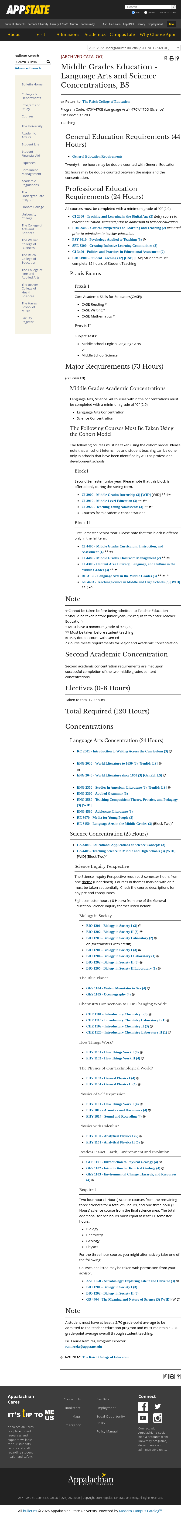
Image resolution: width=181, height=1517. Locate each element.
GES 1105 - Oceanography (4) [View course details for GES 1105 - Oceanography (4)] (108, 994)
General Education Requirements (97, 156)
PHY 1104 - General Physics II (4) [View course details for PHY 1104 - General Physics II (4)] (111, 1084)
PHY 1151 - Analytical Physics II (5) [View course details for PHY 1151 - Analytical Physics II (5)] (113, 1142)
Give (171, 24)
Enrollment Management (31, 172)
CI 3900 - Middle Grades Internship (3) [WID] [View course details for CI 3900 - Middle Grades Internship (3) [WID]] (116, 495)
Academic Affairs (29, 135)
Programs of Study (31, 107)
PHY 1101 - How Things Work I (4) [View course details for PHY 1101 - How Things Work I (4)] (112, 1052)
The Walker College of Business (30, 244)
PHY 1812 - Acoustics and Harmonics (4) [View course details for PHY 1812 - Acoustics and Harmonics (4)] (116, 1110)
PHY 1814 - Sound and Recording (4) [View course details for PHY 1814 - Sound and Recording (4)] (114, 1116)
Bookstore (73, 1408)
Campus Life (122, 34)
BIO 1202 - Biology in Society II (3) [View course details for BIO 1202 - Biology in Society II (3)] (112, 932)
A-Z (104, 24)
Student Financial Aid (31, 153)
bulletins (30, 1510)
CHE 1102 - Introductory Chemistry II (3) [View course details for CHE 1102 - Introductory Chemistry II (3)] (117, 1026)
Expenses (28, 163)
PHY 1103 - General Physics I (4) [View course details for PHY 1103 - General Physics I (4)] (110, 1078)
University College (29, 216)
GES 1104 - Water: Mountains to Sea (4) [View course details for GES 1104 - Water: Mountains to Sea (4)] (116, 988)
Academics (95, 34)
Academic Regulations (30, 183)
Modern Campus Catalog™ (140, 1510)
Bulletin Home (32, 84)
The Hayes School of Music (29, 307)
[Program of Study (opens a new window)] (165, 58)
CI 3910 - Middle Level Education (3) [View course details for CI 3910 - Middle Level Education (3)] (109, 501)
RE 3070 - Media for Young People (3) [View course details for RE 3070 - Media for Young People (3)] (105, 817)
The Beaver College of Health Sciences (30, 290)
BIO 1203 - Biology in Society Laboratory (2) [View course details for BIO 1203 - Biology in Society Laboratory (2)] (119, 938)
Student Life (30, 144)
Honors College (33, 207)
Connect (147, 1396)
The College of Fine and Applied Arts (32, 273)
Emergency (72, 1425)
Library (141, 24)
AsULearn (114, 24)
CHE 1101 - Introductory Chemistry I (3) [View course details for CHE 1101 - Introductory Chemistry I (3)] (116, 1014)
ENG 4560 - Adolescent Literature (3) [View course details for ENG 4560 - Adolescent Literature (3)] (105, 811)
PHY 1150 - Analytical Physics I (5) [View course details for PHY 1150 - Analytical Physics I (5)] (112, 1136)
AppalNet (128, 24)
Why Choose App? (157, 34)
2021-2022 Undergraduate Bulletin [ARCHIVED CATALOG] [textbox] (129, 48)
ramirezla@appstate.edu (83, 1346)
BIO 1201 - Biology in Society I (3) (111, 950)
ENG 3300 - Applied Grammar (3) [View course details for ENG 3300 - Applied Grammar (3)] (102, 793)
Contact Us (72, 1399)
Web (136, 12)
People (149, 12)
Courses (28, 116)
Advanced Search (28, 68)
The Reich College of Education (29, 259)
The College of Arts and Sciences (32, 229)
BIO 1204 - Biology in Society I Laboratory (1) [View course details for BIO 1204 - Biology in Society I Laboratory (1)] (120, 956)
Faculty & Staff (59, 24)
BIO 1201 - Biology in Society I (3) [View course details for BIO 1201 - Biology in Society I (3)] (111, 926)
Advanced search (168, 12)
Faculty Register (28, 320)
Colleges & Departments (31, 96)
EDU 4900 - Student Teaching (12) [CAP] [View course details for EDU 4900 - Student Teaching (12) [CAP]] (102, 258)
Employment (155, 24)
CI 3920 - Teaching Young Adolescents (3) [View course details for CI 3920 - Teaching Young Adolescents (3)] (112, 507)
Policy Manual (107, 1431)
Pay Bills (102, 1399)
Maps (76, 1416)
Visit (40, 34)
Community (88, 24)
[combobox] (134, 47)
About (13, 34)
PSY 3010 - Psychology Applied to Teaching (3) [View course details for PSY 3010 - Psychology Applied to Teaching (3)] (107, 239)
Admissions (68, 34)
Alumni (74, 24)
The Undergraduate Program (33, 196)
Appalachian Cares (21, 1399)
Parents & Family (38, 24)
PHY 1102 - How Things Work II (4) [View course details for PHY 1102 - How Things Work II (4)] (113, 1058)
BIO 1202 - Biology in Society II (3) (112, 962)
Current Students (15, 24)
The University (32, 126)
